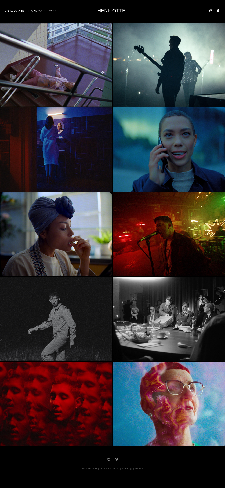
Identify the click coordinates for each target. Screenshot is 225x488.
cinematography (14, 11)
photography (36, 11)
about (52, 10)
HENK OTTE (111, 10)
